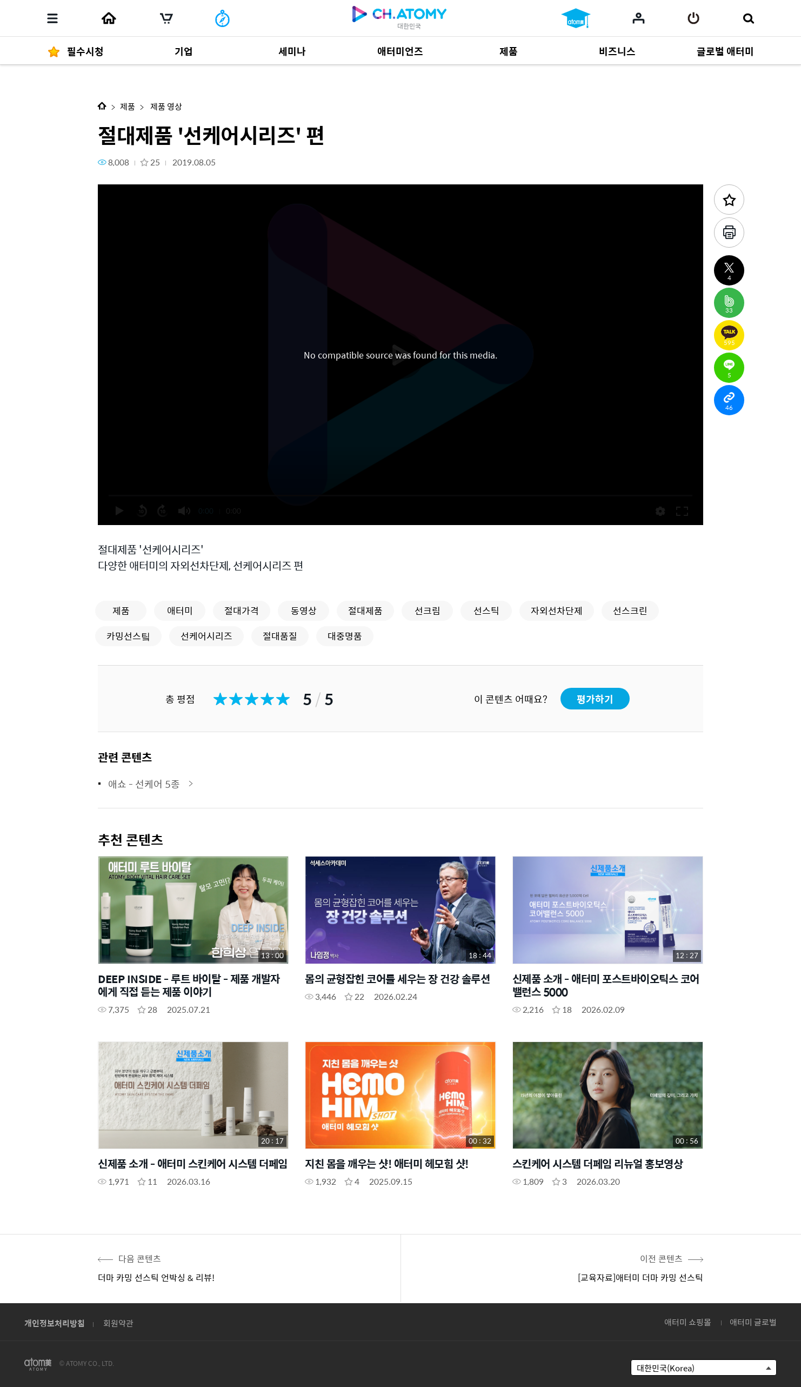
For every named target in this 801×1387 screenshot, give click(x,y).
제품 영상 (165, 106)
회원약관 (118, 1323)
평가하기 (595, 699)
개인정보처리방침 (54, 1323)
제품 (127, 106)
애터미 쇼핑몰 (687, 1322)
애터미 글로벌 (753, 1322)
